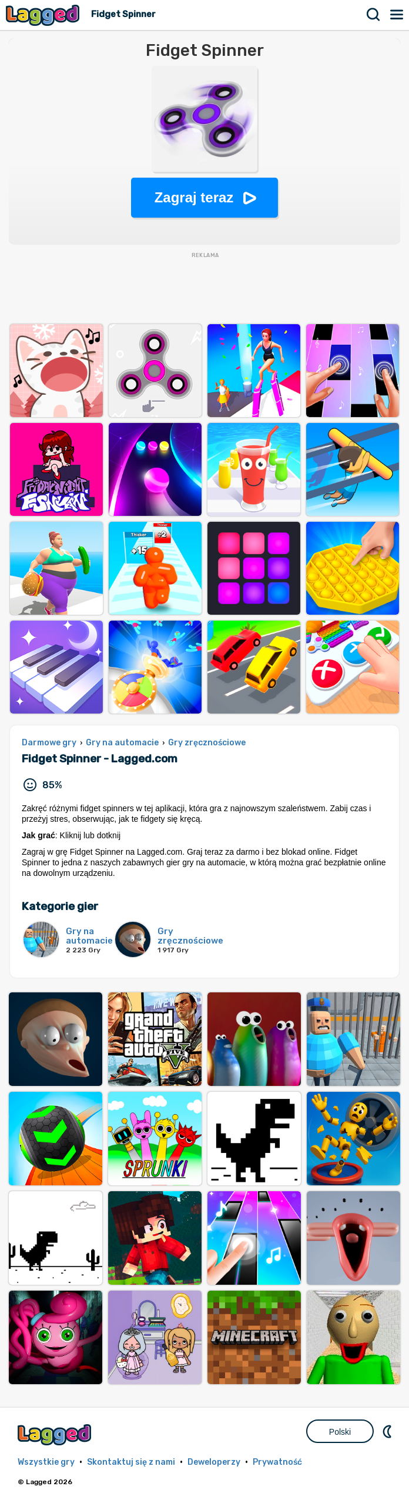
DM (388, 1431)
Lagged (44, 15)
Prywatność (277, 1462)
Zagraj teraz (194, 197)
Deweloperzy (213, 1462)
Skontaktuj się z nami (131, 1462)
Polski (340, 1432)
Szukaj (373, 14)
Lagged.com (56, 1434)
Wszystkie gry (46, 1462)
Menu (397, 14)
